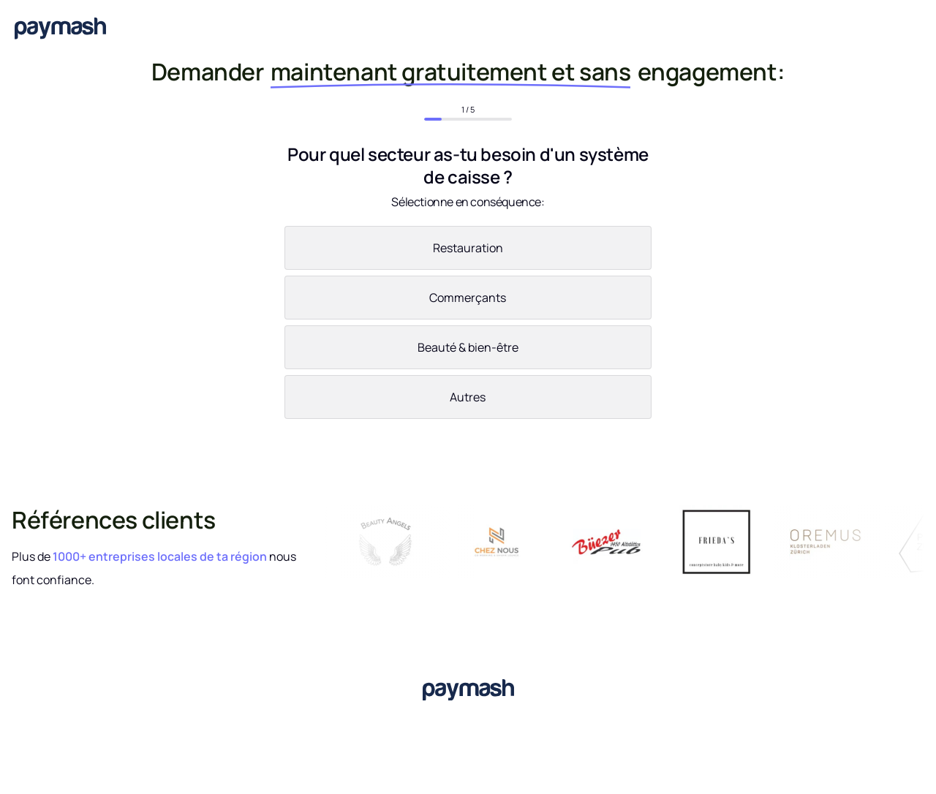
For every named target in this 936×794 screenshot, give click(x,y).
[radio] (467, 251)
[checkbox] (467, 325)
